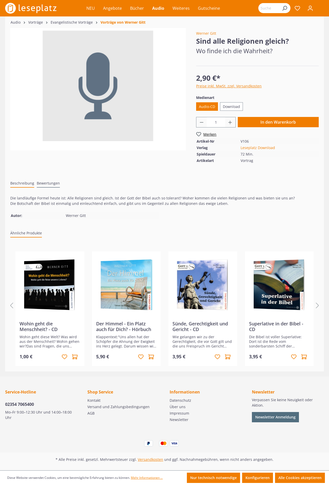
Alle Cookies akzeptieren (300, 477)
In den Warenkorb (278, 122)
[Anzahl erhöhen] (230, 122)
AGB (91, 413)
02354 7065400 (19, 404)
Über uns (178, 406)
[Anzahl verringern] (201, 122)
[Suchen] (284, 8)
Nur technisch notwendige (213, 477)
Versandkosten (150, 459)
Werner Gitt (206, 33)
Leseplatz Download (258, 147)
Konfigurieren (257, 477)
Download (231, 106)
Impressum (179, 413)
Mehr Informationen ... (147, 477)
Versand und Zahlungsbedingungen (118, 406)
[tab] (22, 183)
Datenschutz (180, 400)
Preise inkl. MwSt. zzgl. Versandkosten (229, 86)
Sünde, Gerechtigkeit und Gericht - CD (200, 326)
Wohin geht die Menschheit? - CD (39, 326)
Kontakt (93, 400)
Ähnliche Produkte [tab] (26, 233)
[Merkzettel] (297, 8)
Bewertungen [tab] (48, 183)
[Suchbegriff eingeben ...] (268, 8)
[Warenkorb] (320, 8)
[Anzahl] (216, 122)
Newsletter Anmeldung (275, 417)
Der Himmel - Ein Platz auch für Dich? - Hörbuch (123, 326)
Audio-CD (207, 106)
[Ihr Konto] (310, 8)
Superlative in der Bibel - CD (276, 326)
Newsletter (179, 419)
